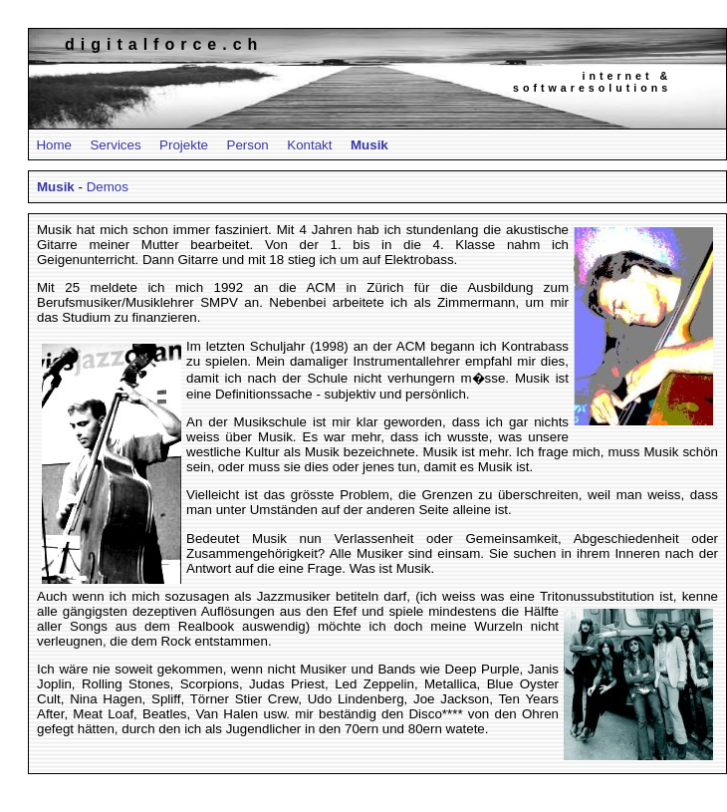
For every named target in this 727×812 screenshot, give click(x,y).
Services (115, 144)
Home (54, 144)
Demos (107, 186)
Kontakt (309, 144)
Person (248, 144)
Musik (369, 144)
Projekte (183, 144)
